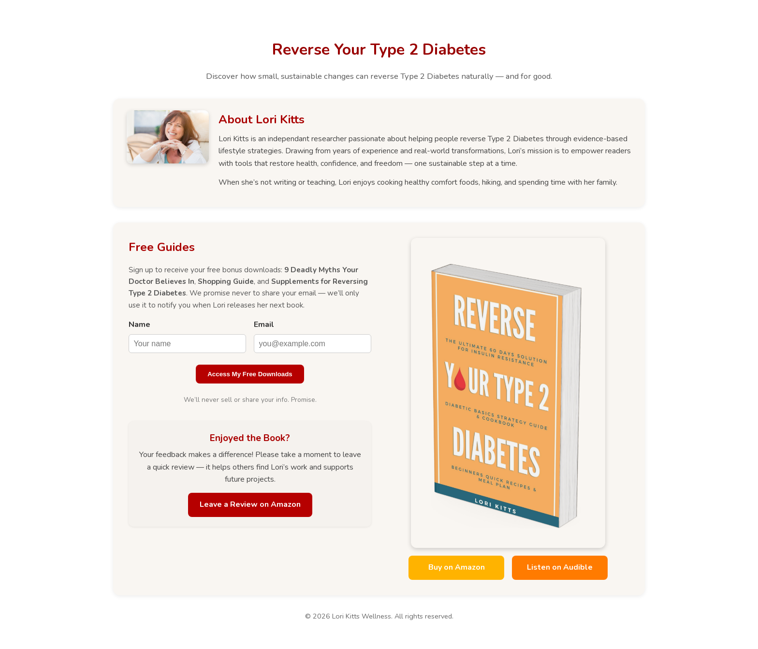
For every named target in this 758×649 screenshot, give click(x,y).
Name (139, 324)
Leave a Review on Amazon (250, 504)
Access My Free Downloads (249, 374)
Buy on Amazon (456, 567)
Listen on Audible (560, 567)
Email (264, 324)
